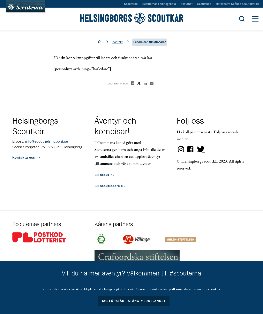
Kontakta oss (23, 157)
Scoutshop (204, 4)
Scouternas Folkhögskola (159, 4)
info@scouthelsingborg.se (46, 141)
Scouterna (131, 4)
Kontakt (117, 42)
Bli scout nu (105, 174)
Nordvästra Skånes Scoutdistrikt (237, 4)
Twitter (200, 149)
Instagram (181, 149)
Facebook (190, 149)
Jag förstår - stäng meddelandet (133, 301)
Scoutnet (187, 4)
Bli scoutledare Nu (110, 186)
